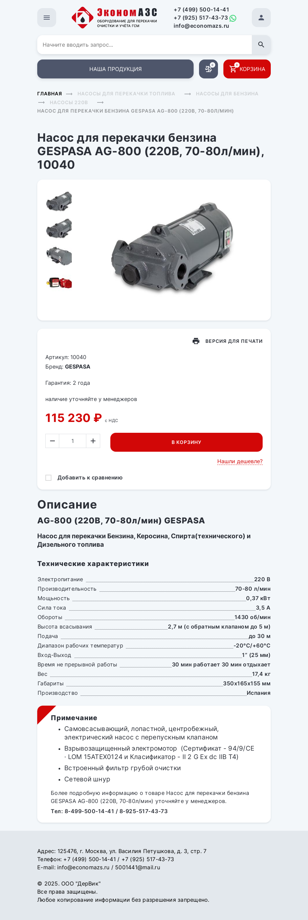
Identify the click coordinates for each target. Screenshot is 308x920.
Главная (49, 93)
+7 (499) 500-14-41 (201, 9)
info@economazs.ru (201, 25)
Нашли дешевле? (240, 461)
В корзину (186, 442)
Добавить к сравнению (90, 477)
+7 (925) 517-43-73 (201, 17)
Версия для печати (234, 341)
